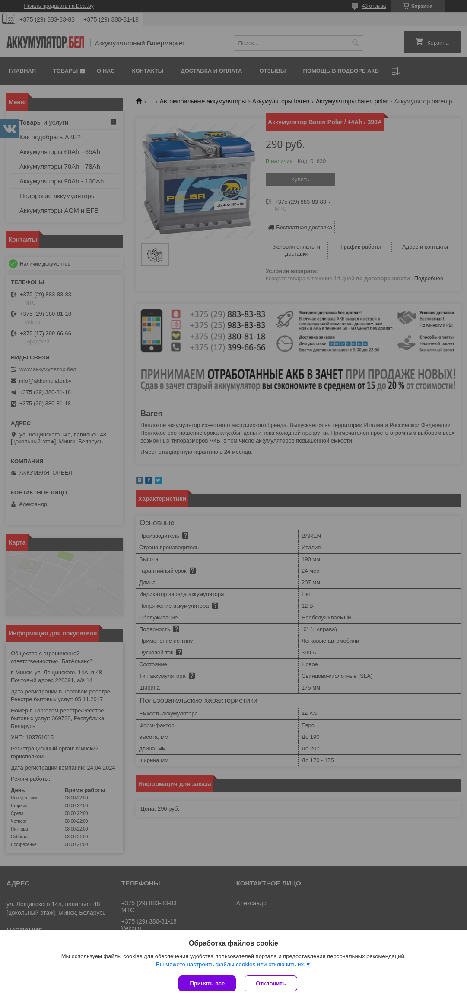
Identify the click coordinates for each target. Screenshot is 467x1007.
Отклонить (271, 983)
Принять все (207, 983)
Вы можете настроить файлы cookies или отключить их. (230, 964)
